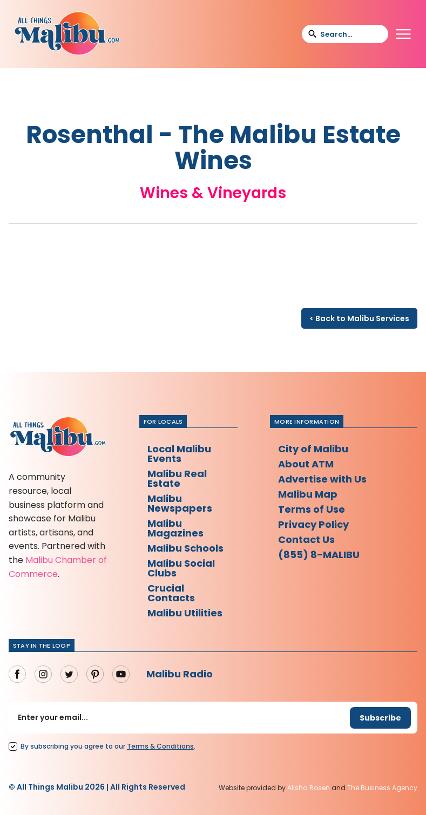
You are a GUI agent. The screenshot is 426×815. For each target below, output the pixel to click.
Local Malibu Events (179, 453)
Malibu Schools (185, 548)
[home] (67, 34)
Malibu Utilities (184, 613)
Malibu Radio (179, 674)
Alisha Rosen (308, 787)
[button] (403, 34)
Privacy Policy (313, 524)
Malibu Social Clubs (181, 568)
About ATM (306, 464)
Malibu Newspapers (179, 503)
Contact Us (306, 539)
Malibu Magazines (175, 528)
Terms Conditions (160, 746)
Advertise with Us (322, 479)
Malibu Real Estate (177, 478)
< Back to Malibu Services (359, 318)
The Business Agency (382, 787)
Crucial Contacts (171, 593)
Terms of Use (311, 509)
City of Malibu (313, 449)
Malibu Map (307, 494)
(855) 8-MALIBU (319, 554)
